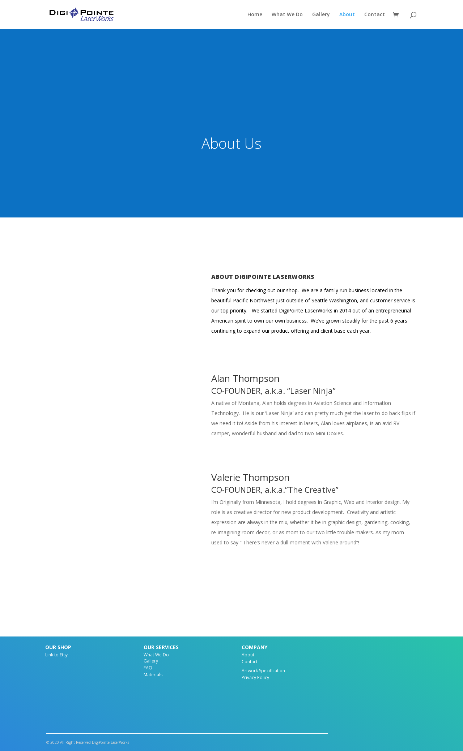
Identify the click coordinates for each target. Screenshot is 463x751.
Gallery (321, 15)
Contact (374, 15)
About (347, 15)
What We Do (287, 15)
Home (254, 15)
